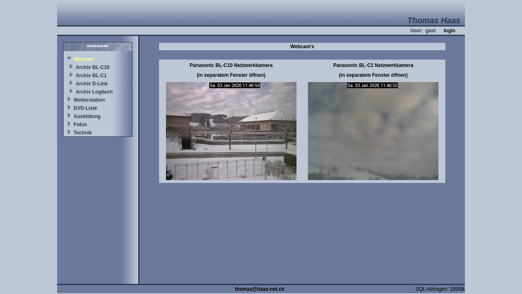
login (450, 30)
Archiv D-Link (92, 84)
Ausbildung (87, 116)
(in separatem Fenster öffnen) (231, 75)
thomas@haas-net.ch (259, 289)
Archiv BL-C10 (93, 67)
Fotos (80, 124)
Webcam (84, 59)
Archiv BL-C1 (91, 75)
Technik (83, 133)
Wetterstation (89, 100)
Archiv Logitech (94, 92)
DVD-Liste (85, 108)
